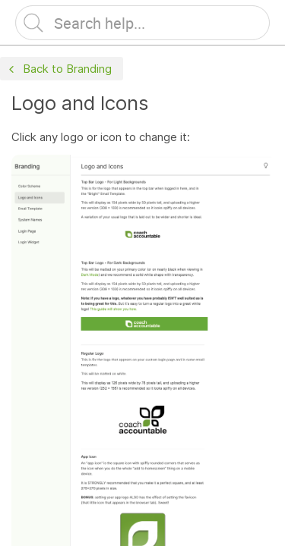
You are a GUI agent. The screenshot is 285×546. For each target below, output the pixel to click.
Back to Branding (58, 69)
